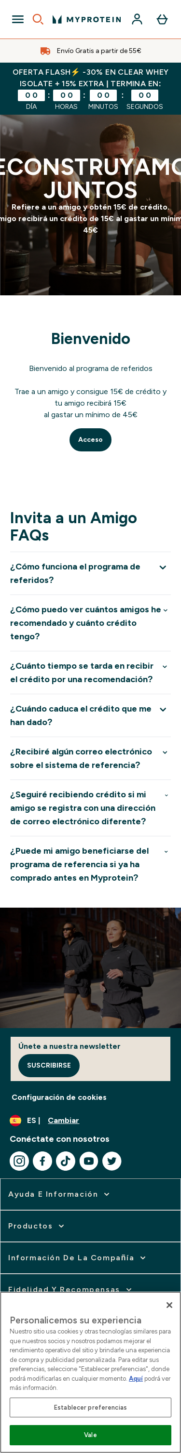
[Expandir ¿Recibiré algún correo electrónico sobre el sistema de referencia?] (90, 758)
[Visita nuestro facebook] (42, 1161)
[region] (90, 1372)
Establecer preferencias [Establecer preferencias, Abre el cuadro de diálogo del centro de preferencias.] (90, 1407)
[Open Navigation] (18, 19)
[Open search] (38, 19)
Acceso (90, 440)
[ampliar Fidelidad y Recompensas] (71, 1289)
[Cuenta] (137, 19)
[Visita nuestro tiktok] (65, 1161)
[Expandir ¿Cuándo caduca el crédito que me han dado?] (90, 715)
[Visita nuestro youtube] (88, 1161)
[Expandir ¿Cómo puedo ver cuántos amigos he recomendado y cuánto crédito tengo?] (90, 622)
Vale (90, 1435)
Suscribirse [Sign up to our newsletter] (49, 1065)
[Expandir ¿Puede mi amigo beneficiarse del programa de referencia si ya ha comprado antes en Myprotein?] (90, 864)
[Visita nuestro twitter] (112, 1161)
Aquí (136, 1378)
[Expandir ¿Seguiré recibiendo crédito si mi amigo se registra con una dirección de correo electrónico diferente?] (90, 807)
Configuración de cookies (59, 1097)
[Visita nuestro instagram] (19, 1161)
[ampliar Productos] (37, 1226)
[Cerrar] (169, 1305)
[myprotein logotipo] (87, 19)
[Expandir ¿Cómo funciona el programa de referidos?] (90, 573)
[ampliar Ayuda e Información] (59, 1194)
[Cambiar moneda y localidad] (90, 1120)
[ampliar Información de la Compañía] (78, 1258)
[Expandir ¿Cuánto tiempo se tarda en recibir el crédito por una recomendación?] (90, 672)
